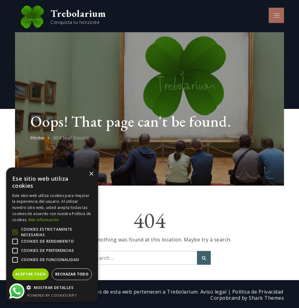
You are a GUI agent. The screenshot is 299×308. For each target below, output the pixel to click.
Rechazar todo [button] (72, 274)
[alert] (52, 234)
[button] (52, 287)
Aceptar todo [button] (30, 274)
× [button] (91, 174)
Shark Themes (266, 298)
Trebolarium (78, 13)
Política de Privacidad (257, 291)
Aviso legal (214, 291)
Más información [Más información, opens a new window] (43, 219)
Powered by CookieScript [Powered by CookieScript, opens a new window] (52, 295)
